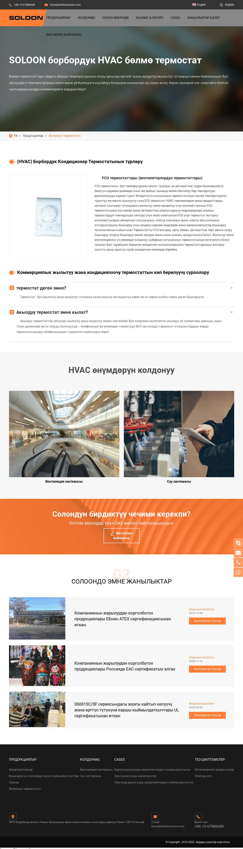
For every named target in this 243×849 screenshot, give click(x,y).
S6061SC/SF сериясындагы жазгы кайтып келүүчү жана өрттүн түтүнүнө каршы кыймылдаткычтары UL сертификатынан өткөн (126, 707)
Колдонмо (86, 18)
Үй (15, 136)
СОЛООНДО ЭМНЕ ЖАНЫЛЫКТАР (122, 577)
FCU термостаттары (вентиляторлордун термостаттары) (152, 178)
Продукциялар (59, 18)
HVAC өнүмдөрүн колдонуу (121, 370)
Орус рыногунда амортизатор (135, 773)
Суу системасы (90, 773)
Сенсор (14, 779)
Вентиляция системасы (96, 766)
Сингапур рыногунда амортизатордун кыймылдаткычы (153, 779)
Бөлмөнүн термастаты (65, 136)
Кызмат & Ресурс (149, 18)
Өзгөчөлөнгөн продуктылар (214, 766)
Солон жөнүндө (116, 18)
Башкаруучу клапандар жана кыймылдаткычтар (44, 773)
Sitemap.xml (203, 773)
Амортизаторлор (21, 766)
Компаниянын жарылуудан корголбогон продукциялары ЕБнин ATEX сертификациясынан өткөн (122, 616)
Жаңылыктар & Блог (203, 18)
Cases (175, 18)
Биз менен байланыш (64, 34)
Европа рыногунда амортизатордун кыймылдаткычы (152, 766)
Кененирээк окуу (207, 618)
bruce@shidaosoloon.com (65, 4)
